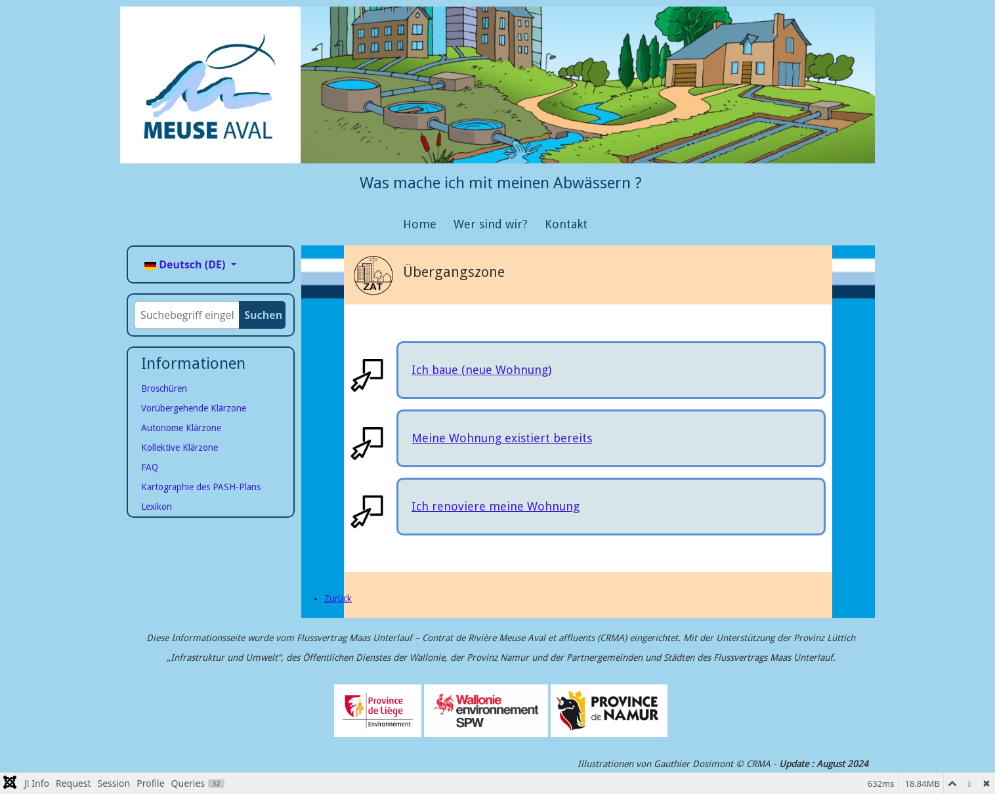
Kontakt (566, 224)
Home (419, 224)
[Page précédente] (338, 598)
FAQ (149, 467)
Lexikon (156, 506)
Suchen (263, 315)
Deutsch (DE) (186, 264)
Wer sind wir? (491, 224)
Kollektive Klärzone (179, 447)
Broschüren (164, 388)
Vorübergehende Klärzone (193, 408)
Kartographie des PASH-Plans (201, 487)
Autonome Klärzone (181, 428)
